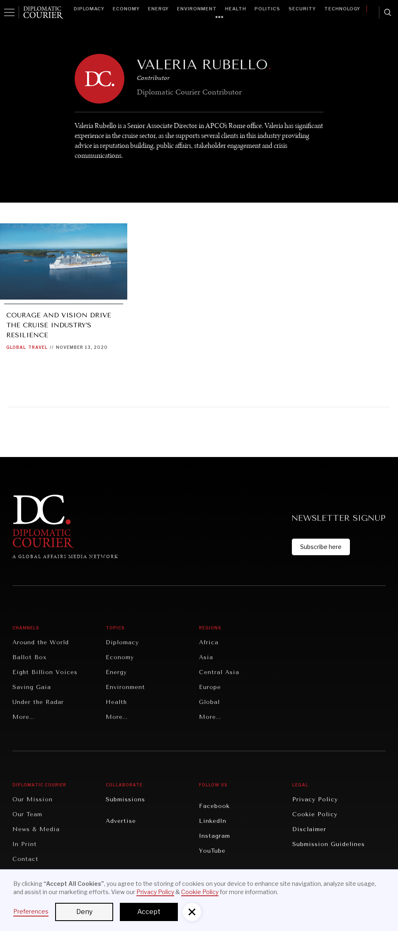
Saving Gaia (31, 687)
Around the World (40, 642)
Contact (25, 859)
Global (16, 347)
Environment (197, 9)
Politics (267, 9)
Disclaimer (309, 829)
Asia (206, 657)
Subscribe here (321, 546)
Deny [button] (84, 912)
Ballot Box (29, 657)
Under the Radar (38, 702)
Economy (126, 9)
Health (235, 9)
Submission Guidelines (328, 844)
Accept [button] (148, 912)
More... (23, 717)
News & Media (36, 829)
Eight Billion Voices (45, 672)
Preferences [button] (31, 911)
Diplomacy (89, 9)
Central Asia (219, 672)
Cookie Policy (314, 814)
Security (302, 9)
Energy (158, 9)
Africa (208, 642)
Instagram (214, 835)
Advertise (121, 821)
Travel (38, 347)
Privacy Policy (315, 799)
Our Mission (32, 799)
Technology (342, 9)
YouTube (212, 850)
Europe (210, 687)
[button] (192, 912)
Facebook (214, 806)
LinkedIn (212, 821)
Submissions (125, 799)
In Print (24, 844)
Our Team (27, 814)
